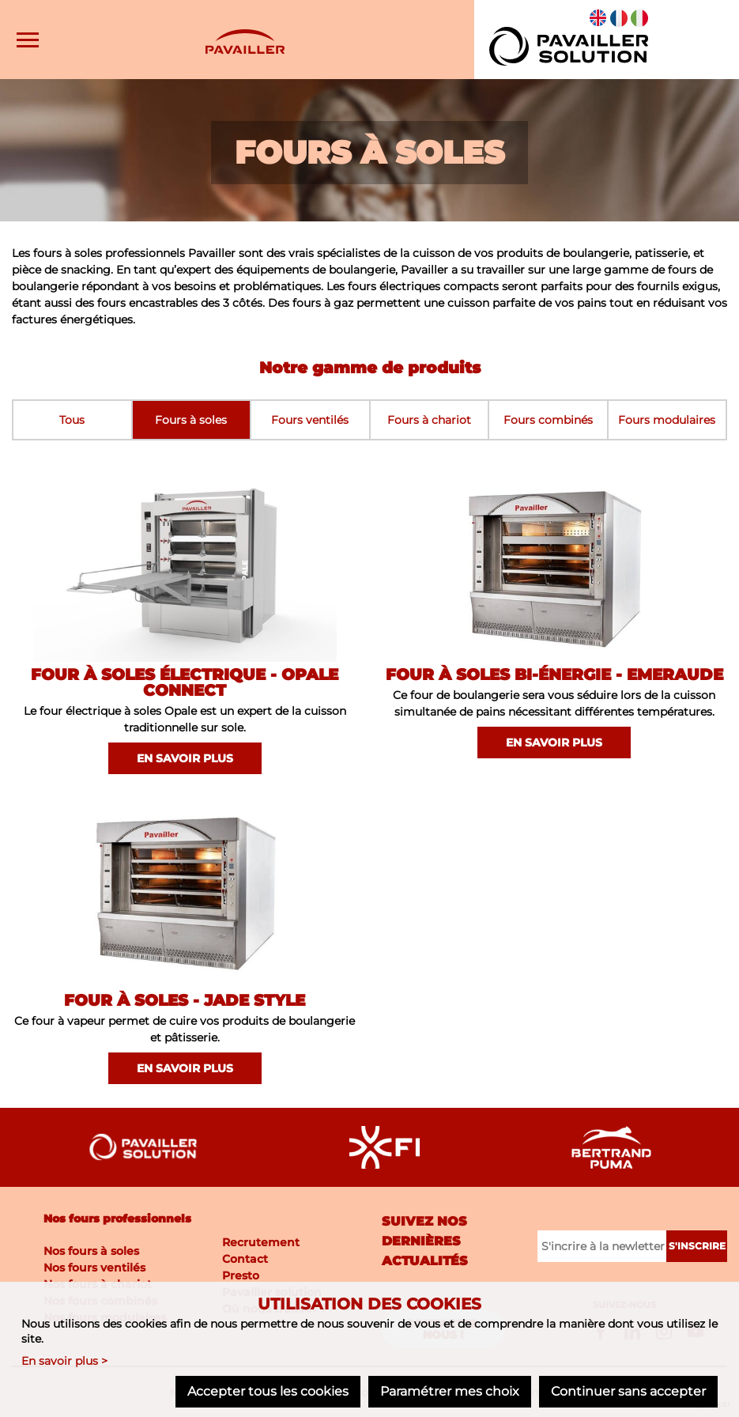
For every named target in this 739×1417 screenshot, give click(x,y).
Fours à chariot (429, 420)
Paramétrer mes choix (449, 1391)
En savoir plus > (64, 1361)
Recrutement (261, 1242)
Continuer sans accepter (628, 1391)
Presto (240, 1275)
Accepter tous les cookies (268, 1391)
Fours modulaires (666, 420)
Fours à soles (191, 420)
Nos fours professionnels (117, 1218)
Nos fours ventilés (94, 1267)
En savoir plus (185, 758)
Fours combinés (548, 420)
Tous (72, 420)
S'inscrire (697, 1246)
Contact (245, 1259)
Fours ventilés (310, 420)
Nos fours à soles (91, 1251)
